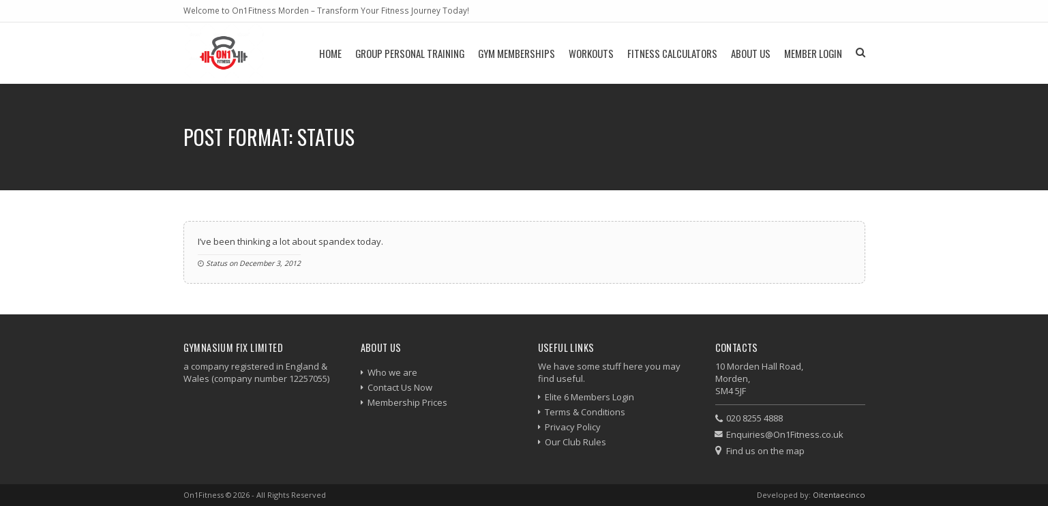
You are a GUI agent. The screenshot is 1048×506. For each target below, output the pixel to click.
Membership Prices (407, 402)
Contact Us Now (400, 387)
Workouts (591, 53)
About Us (750, 53)
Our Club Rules (575, 442)
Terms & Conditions (585, 412)
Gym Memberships (516, 53)
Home (330, 53)
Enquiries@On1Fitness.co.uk (784, 434)
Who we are (392, 372)
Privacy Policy (573, 427)
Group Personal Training (409, 53)
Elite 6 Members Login (589, 397)
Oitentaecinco (839, 495)
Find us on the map (765, 451)
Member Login (813, 53)
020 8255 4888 (754, 418)
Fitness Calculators (672, 53)
